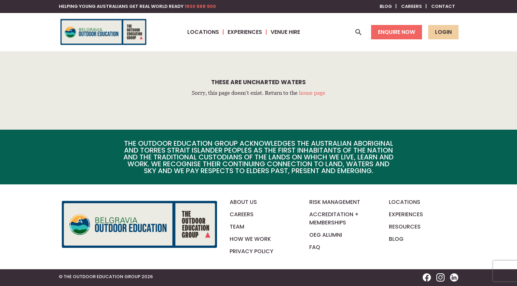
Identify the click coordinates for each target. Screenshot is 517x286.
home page (312, 93)
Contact (443, 6)
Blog (386, 6)
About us (243, 202)
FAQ (314, 247)
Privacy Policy (251, 251)
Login (443, 32)
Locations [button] (203, 32)
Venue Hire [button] (285, 32)
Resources (405, 227)
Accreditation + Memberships (334, 218)
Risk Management (334, 202)
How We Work (250, 239)
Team (237, 227)
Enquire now (396, 32)
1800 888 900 (200, 6)
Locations (404, 202)
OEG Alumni (325, 235)
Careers (411, 6)
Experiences (406, 214)
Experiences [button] (245, 32)
